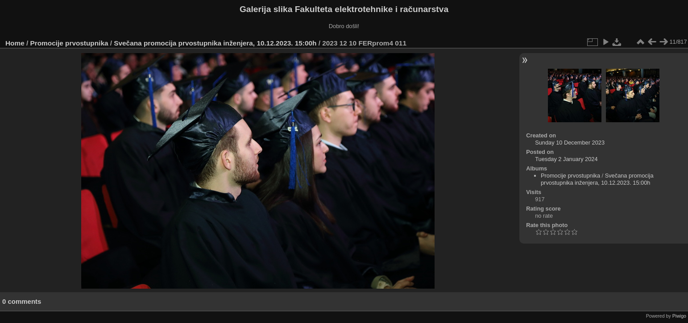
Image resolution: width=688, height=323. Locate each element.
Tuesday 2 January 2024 (566, 159)
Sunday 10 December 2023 (570, 142)
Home (15, 43)
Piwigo (679, 316)
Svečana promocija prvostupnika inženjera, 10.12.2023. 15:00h (215, 43)
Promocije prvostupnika (69, 43)
